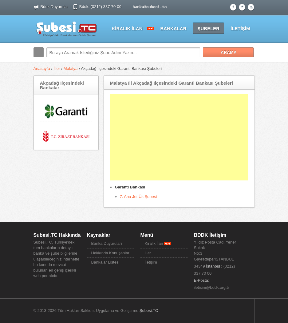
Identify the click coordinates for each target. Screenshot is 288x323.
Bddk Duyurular (54, 6)
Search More (248, 65)
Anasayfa (42, 68)
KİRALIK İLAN (127, 28)
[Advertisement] (179, 137)
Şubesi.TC (149, 310)
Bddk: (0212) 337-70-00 (101, 6)
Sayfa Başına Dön (242, 311)
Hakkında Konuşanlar (110, 253)
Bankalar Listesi (105, 262)
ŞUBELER (208, 28)
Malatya (71, 68)
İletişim (151, 262)
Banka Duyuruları (106, 243)
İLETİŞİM (240, 28)
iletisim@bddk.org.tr (211, 287)
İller (56, 68)
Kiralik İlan (158, 243)
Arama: (39, 52)
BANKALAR (173, 28)
